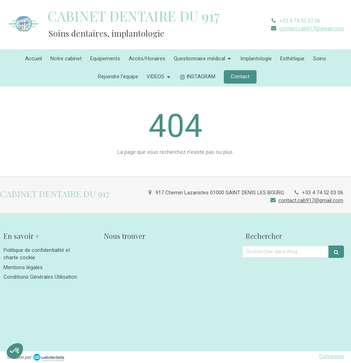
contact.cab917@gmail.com (311, 28)
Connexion (331, 356)
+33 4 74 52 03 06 (299, 21)
